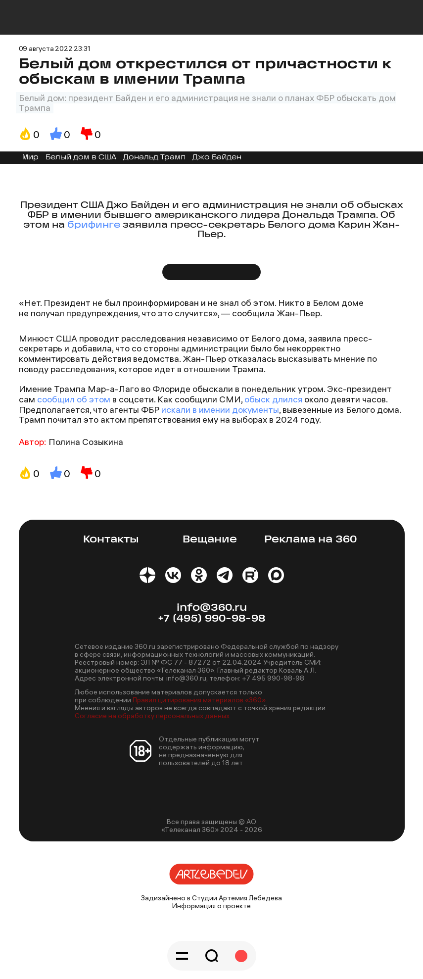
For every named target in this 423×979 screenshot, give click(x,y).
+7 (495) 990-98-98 (211, 619)
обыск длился (273, 399)
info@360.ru (212, 608)
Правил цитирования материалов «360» (199, 699)
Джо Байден (216, 157)
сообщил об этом (73, 399)
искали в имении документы (219, 409)
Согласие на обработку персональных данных (152, 715)
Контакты (111, 539)
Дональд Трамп (154, 157)
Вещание (210, 539)
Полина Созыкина (85, 441)
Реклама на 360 (310, 539)
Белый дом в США (81, 157)
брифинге (93, 225)
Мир (30, 157)
